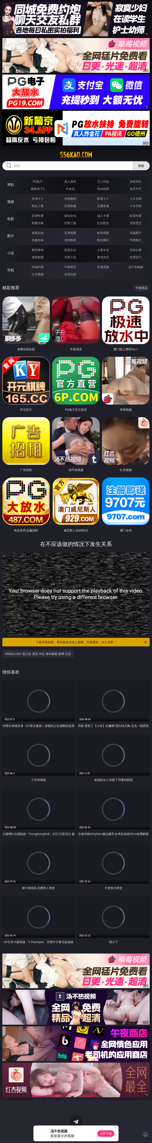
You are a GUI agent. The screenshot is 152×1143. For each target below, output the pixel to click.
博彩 (10, 184)
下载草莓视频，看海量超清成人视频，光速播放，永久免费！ (92, 642)
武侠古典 (136, 250)
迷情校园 (38, 257)
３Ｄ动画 (136, 199)
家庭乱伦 (70, 250)
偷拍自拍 (70, 216)
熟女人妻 (38, 206)
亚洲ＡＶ (38, 199)
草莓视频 (103, 267)
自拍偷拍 (70, 199)
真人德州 (70, 181)
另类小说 (70, 257)
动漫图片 (136, 233)
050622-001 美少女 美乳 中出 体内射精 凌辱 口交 (38, 654)
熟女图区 (103, 240)
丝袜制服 (70, 206)
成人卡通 (103, 216)
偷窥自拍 (38, 233)
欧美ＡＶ (103, 199)
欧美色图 (103, 233)
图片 (10, 235)
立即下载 (106, 1133)
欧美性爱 (136, 216)
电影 (10, 218)
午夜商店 (70, 267)
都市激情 (38, 250)
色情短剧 (70, 274)
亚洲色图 (70, 233)
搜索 (141, 166)
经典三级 (70, 223)
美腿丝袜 (38, 240)
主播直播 (103, 206)
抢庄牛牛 (136, 189)
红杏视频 (38, 274)
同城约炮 (38, 267)
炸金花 (70, 189)
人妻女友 (103, 250)
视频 (10, 201)
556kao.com (76, 155)
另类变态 (136, 223)
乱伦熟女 (103, 223)
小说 (10, 253)
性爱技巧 (136, 257)
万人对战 (103, 181)
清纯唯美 (70, 240)
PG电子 (38, 181)
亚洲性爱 (38, 216)
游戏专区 (136, 181)
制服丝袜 (38, 223)
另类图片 (136, 240)
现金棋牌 (103, 189)
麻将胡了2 (37, 189)
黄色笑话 (103, 257)
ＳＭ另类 (136, 206)
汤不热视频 (135, 267)
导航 (10, 270)
